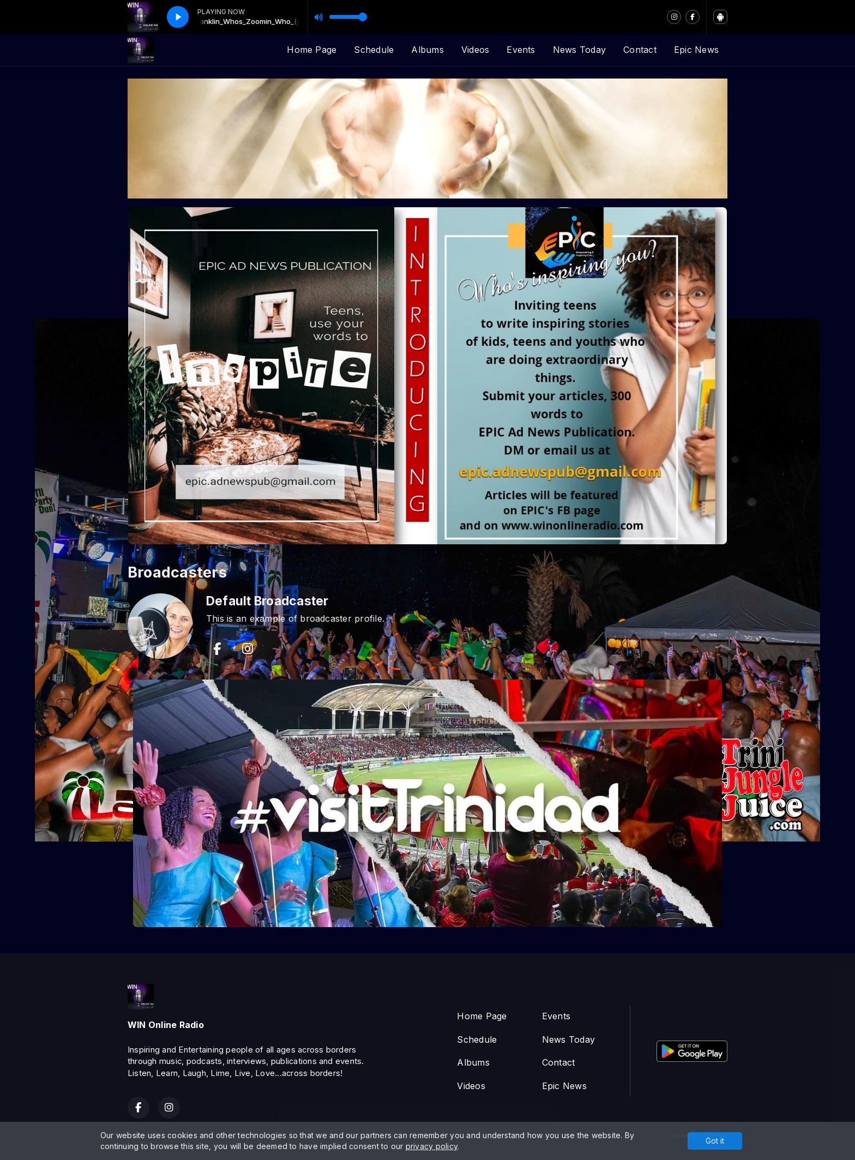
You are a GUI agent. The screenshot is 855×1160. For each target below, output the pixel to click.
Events (521, 49)
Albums (427, 49)
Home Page (311, 49)
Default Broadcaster (267, 601)
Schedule (374, 49)
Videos (475, 49)
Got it (715, 1140)
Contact (640, 49)
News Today (579, 49)
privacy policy (431, 1146)
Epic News (696, 49)
